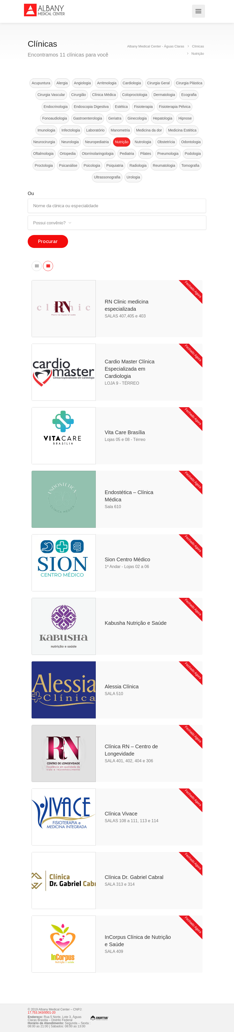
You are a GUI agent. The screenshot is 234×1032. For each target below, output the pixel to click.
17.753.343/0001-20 (41, 1012)
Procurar (48, 241)
